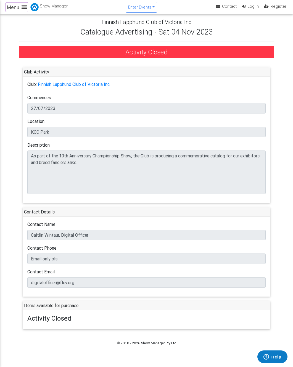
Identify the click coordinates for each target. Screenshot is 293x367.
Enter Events (139, 9)
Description (38, 149)
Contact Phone (41, 252)
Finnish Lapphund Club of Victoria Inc (74, 89)
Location (35, 126)
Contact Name (41, 229)
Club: (32, 89)
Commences (39, 102)
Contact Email (41, 276)
